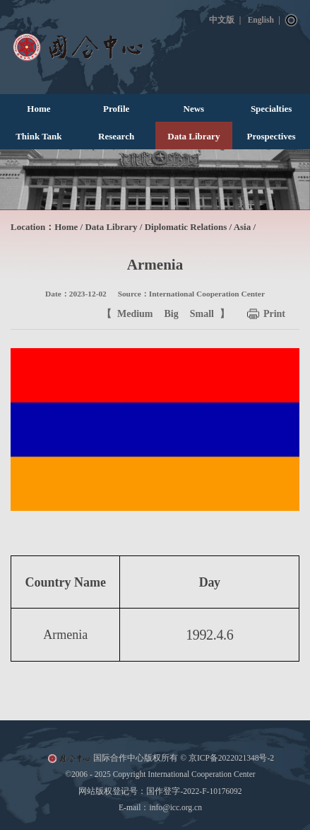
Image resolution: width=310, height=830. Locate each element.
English (261, 20)
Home (38, 108)
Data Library (193, 136)
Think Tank (38, 136)
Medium (135, 314)
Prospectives (271, 136)
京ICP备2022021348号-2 (231, 758)
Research (116, 136)
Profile (116, 108)
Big (172, 314)
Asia (242, 226)
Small (202, 314)
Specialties (271, 108)
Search (292, 20)
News (194, 108)
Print (274, 314)
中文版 (221, 20)
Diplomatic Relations (186, 226)
